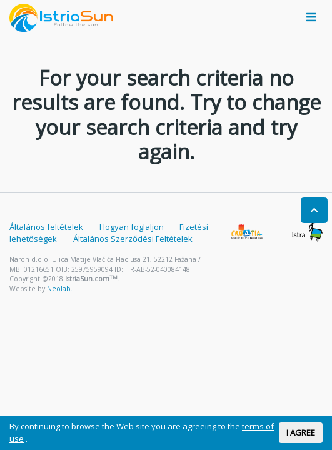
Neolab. (60, 288)
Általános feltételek (46, 226)
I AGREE (300, 432)
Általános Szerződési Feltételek (133, 238)
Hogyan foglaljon (131, 226)
